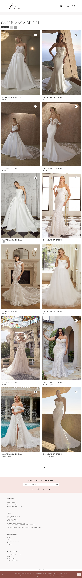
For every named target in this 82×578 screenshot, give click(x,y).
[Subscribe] (57, 484)
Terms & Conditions (12, 560)
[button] (54, 6)
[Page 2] (42, 467)
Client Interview (11, 543)
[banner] (15, 6)
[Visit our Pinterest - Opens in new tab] (49, 489)
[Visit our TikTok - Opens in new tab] (43, 489)
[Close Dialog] (3, 574)
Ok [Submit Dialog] (79, 575)
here (62, 576)
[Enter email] (41, 484)
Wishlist (9, 557)
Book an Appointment (13, 541)
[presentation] (20, 62)
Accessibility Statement (14, 555)
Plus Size (9, 539)
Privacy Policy (11, 558)
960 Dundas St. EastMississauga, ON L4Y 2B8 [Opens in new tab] (14, 505)
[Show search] (73, 6)
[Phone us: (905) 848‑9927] (67, 6)
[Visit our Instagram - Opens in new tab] (38, 489)
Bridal (8, 537)
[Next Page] (45, 467)
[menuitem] (54, 6)
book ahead (37, 527)
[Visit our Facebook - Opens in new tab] (32, 489)
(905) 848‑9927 (11, 502)
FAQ (8, 562)
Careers (9, 545)
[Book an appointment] (61, 6)
